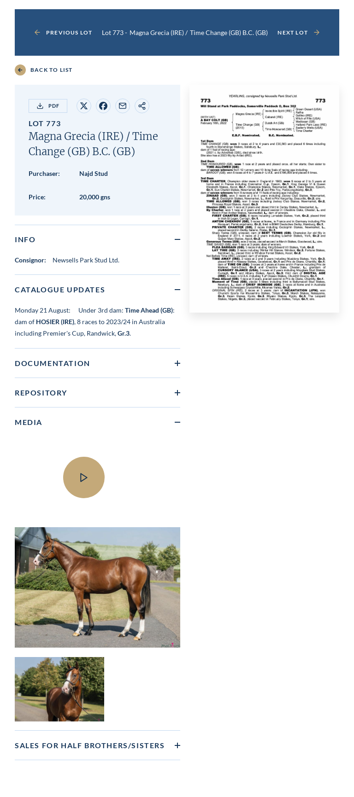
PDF (47, 106)
